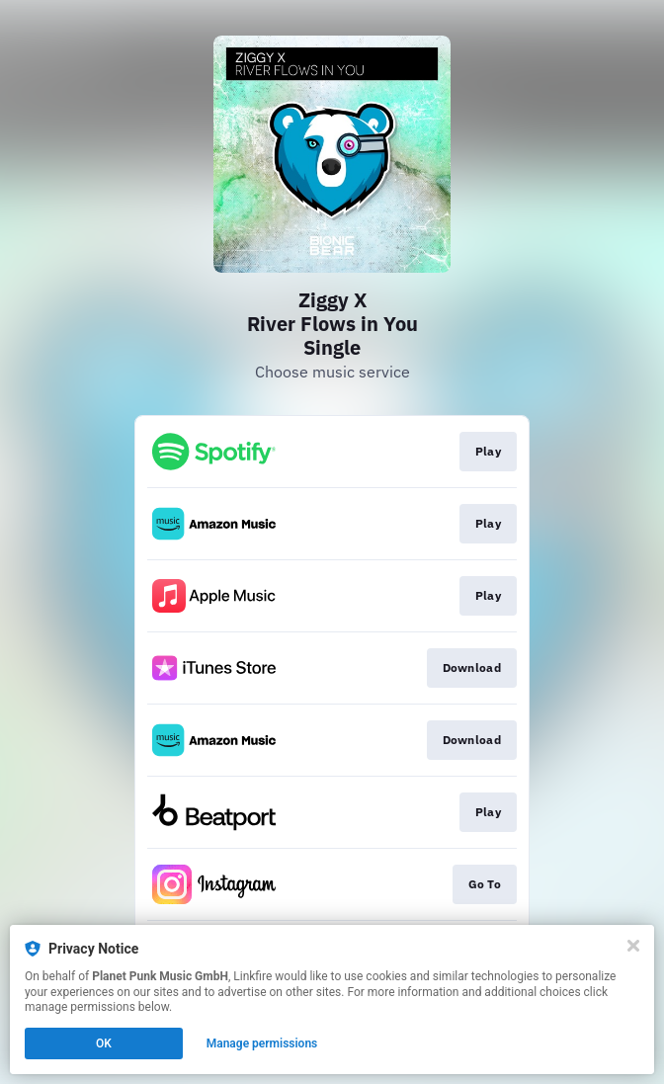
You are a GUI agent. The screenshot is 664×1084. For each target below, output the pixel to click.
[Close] (633, 945)
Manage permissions (262, 1043)
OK (104, 1043)
